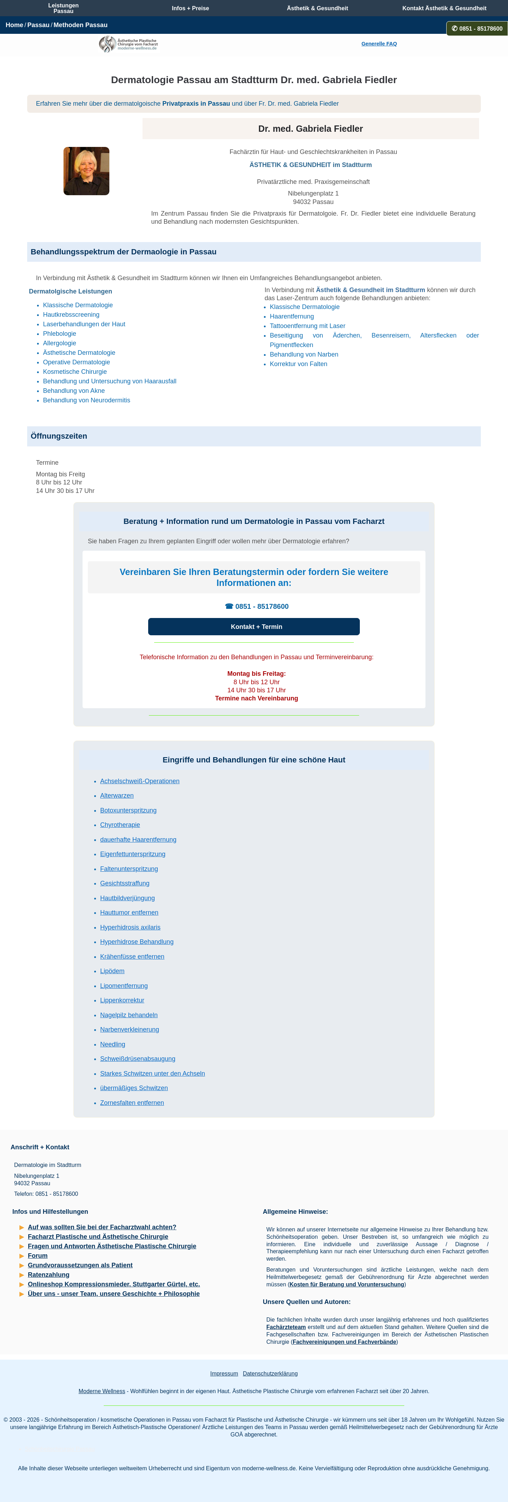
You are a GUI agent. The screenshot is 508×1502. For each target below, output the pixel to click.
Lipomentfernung (124, 985)
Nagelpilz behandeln (129, 1015)
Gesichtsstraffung (125, 883)
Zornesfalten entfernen (132, 1102)
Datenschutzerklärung (270, 1374)
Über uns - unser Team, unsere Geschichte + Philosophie (114, 1293)
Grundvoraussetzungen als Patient (80, 1265)
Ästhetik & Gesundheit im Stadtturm (370, 289)
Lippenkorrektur (122, 1000)
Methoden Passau (81, 25)
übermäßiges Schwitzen (134, 1088)
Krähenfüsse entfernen (132, 956)
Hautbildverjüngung (127, 898)
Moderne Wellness (102, 1391)
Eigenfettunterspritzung (132, 854)
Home (14, 25)
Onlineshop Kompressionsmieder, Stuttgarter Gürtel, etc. (114, 1284)
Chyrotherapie (120, 824)
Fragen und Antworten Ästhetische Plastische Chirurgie (112, 1246)
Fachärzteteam (286, 1327)
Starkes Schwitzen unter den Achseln (152, 1073)
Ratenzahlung (48, 1274)
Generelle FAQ (379, 44)
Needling (112, 1044)
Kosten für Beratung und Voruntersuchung (347, 1284)
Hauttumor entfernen (129, 912)
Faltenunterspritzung (129, 868)
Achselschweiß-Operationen (140, 781)
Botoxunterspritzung (128, 810)
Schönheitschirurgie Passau (60, 1449)
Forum (38, 1255)
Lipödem (112, 971)
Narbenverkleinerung (129, 1029)
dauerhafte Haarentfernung (138, 839)
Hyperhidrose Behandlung (137, 941)
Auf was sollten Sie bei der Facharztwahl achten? (102, 1227)
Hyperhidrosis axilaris (130, 927)
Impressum (224, 1374)
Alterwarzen (117, 795)
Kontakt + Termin (256, 626)
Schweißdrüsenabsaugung (137, 1058)
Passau (38, 25)
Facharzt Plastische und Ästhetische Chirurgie (98, 1236)
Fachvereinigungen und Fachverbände (344, 1342)
